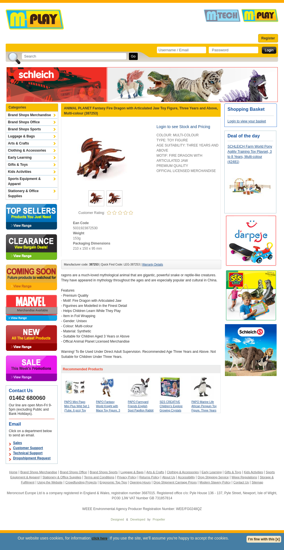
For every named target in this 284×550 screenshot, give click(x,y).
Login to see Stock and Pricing (183, 126)
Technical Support (28, 453)
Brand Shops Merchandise (29, 115)
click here (99, 538)
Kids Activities (19, 172)
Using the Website (49, 482)
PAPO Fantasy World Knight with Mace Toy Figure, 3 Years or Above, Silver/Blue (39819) (108, 410)
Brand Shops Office (24, 122)
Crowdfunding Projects (81, 482)
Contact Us (241, 482)
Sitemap (257, 482)
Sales (17, 443)
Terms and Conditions (99, 477)
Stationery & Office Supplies (23, 193)
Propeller (159, 519)
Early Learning (20, 158)
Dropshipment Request (32, 458)
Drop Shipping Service (213, 477)
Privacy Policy (126, 477)
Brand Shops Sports (24, 129)
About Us (168, 477)
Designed (117, 519)
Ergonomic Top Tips (113, 482)
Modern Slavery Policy (215, 482)
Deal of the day (243, 136)
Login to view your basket (246, 121)
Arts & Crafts (18, 143)
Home (13, 472)
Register (268, 38)
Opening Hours (140, 482)
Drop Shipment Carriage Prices (175, 482)
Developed (137, 519)
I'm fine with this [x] (264, 539)
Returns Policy (149, 477)
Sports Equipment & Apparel (24, 181)
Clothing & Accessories (27, 150)
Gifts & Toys (18, 165)
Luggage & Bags (21, 136)
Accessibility (186, 477)
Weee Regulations (244, 477)
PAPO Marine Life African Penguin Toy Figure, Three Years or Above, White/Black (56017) (204, 410)
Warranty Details (152, 264)
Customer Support (28, 448)
